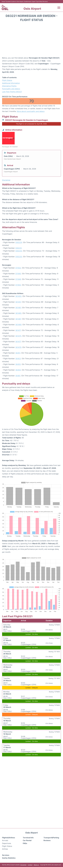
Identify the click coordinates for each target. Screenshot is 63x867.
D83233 (18, 251)
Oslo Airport (32, 8)
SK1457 (18, 302)
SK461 (17, 376)
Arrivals (5, 840)
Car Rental (27, 840)
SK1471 (18, 330)
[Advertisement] (31, 39)
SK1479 (18, 347)
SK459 (18, 370)
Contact (30, 865)
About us (36, 865)
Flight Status (7, 80)
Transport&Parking (51, 838)
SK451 (17, 353)
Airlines (5, 849)
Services (5, 855)
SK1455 (18, 296)
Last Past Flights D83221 (12, 92)
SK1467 (18, 319)
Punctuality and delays (11, 89)
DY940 (18, 274)
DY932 (18, 268)
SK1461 (18, 308)
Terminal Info (28, 838)
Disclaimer (23, 865)
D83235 (18, 257)
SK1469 (18, 325)
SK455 (18, 364)
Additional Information (11, 83)
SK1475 (18, 336)
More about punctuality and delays (30, 111)
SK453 (18, 358)
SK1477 (18, 342)
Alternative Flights (9, 86)
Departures (6, 843)
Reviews (47, 840)
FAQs (25, 843)
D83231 (18, 248)
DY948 (18, 279)
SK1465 (18, 313)
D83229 (18, 242)
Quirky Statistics (8, 858)
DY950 (18, 285)
